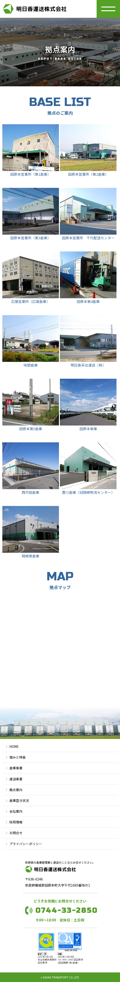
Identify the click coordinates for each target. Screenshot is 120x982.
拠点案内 (15, 789)
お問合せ (15, 832)
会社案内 (15, 811)
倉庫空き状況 (19, 800)
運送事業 (15, 779)
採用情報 (15, 822)
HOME (14, 746)
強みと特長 (17, 757)
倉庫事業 (15, 768)
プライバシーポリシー (25, 843)
